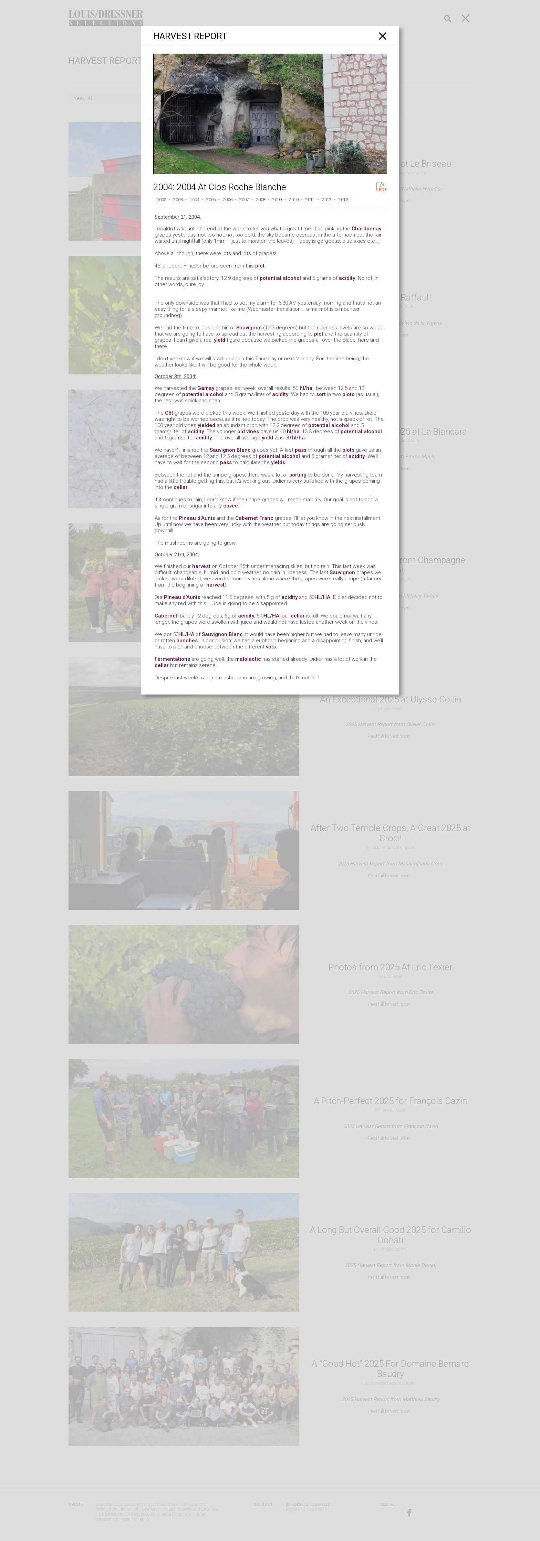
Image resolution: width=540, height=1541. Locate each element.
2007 (244, 199)
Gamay (205, 388)
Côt (169, 413)
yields (278, 462)
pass (301, 450)
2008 (261, 199)
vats (271, 647)
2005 (211, 199)
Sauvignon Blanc (230, 450)
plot (259, 266)
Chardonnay (366, 229)
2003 (178, 199)
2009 (277, 199)
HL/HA (322, 597)
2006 (227, 199)
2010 (294, 199)
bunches (187, 640)
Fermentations (172, 659)
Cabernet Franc (254, 518)
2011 (310, 199)
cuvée (230, 506)
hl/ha (306, 388)
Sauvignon (249, 328)
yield (219, 340)
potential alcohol (280, 278)
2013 (343, 199)
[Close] (383, 36)
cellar (181, 487)
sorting (298, 475)
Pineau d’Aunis (197, 518)
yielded (206, 425)
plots (348, 394)
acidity (347, 278)
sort (321, 394)
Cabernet (166, 616)
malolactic (248, 659)
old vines (248, 431)
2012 (327, 199)
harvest (201, 566)
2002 (161, 199)
